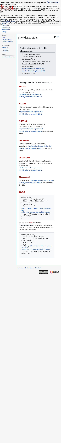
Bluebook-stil (24, 177)
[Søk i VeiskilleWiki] (54, 6)
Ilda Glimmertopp (34, 54)
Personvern (21, 268)
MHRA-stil (23, 121)
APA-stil (22, 87)
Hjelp (56, 37)
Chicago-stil (24, 140)
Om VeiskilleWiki (29, 268)
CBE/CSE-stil (24, 158)
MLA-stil (22, 104)
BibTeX (22, 192)
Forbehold (38, 268)
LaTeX (31, 223)
